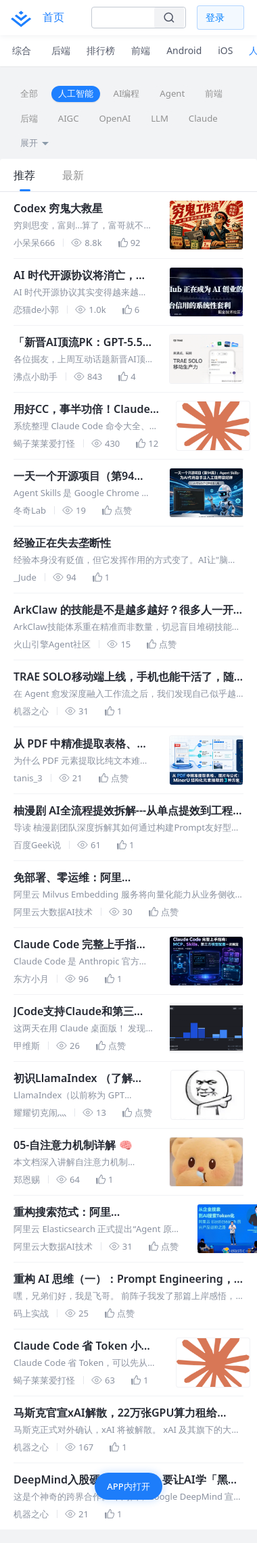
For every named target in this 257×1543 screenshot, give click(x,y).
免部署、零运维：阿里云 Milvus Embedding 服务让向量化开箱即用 (124, 877)
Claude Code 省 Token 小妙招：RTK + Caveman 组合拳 (83, 1346)
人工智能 (75, 93)
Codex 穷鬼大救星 (58, 208)
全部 (29, 93)
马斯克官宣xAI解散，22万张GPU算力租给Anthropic (115, 1413)
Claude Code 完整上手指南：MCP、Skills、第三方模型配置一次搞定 (82, 944)
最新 (73, 175)
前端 (214, 93)
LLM (159, 118)
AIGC (68, 118)
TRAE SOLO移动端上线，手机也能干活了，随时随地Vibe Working (124, 677)
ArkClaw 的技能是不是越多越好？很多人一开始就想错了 (123, 610)
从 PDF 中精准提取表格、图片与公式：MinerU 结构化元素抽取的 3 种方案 (80, 744)
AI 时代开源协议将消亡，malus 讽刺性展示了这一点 (80, 275)
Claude (203, 118)
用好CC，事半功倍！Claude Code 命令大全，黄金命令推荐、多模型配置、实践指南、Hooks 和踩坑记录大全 (84, 409)
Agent (172, 93)
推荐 (24, 175)
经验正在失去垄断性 (62, 542)
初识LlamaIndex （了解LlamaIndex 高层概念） (73, 1078)
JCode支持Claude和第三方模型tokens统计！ (79, 1011)
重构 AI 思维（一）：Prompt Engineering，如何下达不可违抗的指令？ (124, 1279)
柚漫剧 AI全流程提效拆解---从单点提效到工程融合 (123, 810)
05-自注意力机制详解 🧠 (73, 1144)
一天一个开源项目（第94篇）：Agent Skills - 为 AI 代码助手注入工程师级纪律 (78, 476)
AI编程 (127, 93)
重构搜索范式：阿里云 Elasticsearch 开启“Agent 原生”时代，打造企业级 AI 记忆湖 (92, 1212)
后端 (29, 118)
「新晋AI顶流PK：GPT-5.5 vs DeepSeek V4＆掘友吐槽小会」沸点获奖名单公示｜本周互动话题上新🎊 (82, 342)
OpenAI (115, 118)
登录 (215, 17)
